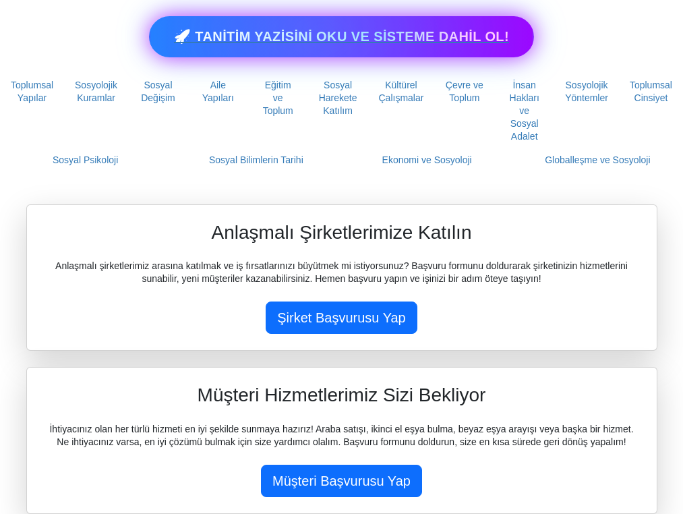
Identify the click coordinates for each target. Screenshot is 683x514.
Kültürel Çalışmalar (401, 91)
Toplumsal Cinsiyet (651, 91)
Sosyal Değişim (158, 91)
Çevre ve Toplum (464, 91)
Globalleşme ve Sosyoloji (597, 159)
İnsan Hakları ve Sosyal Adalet (524, 111)
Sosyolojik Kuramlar (96, 91)
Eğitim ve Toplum (278, 98)
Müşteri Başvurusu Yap (341, 481)
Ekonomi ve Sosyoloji (427, 159)
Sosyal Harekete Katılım (338, 98)
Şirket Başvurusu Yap (341, 317)
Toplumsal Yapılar (32, 91)
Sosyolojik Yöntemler (586, 91)
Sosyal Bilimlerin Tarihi (256, 159)
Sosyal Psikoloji (85, 159)
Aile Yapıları (218, 91)
